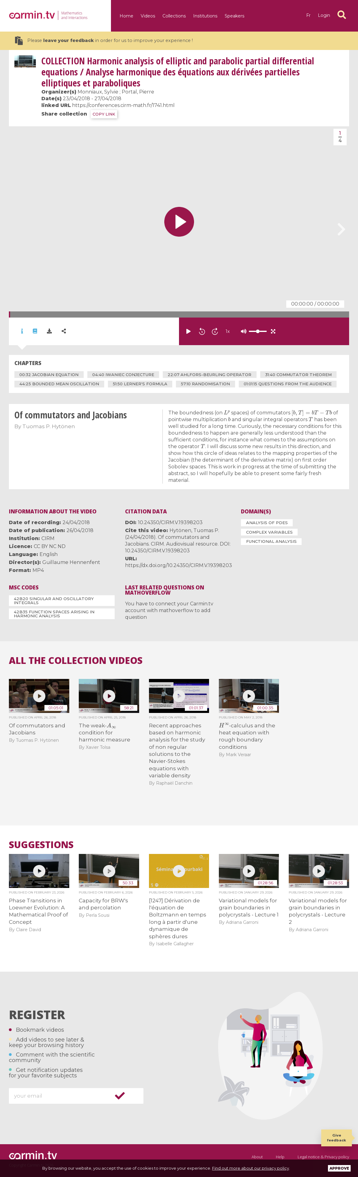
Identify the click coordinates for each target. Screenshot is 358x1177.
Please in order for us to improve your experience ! (104, 40)
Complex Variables (269, 532)
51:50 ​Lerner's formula (140, 383)
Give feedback (336, 1137)
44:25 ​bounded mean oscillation (59, 383)
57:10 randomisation (205, 383)
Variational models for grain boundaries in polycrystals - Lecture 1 (249, 907)
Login (324, 15)
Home (126, 16)
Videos (148, 16)
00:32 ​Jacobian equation (48, 374)
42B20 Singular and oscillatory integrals (54, 600)
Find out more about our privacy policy (250, 1168)
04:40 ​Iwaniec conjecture (123, 374)
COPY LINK (104, 114)
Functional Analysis (271, 541)
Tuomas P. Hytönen (48, 426)
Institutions (205, 16)
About (257, 1157)
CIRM (48, 538)
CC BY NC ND (50, 546)
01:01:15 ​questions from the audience (288, 383)
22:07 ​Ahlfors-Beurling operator (209, 374)
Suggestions (41, 844)
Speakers (234, 16)
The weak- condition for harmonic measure (104, 732)
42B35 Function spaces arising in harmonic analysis (54, 613)
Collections (174, 16)
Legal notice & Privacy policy (323, 1157)
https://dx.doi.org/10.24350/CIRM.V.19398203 (178, 565)
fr (308, 15)
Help (280, 1157)
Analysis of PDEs (267, 522)
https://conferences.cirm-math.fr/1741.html (123, 105)
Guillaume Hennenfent (71, 562)
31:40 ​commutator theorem (298, 374)
